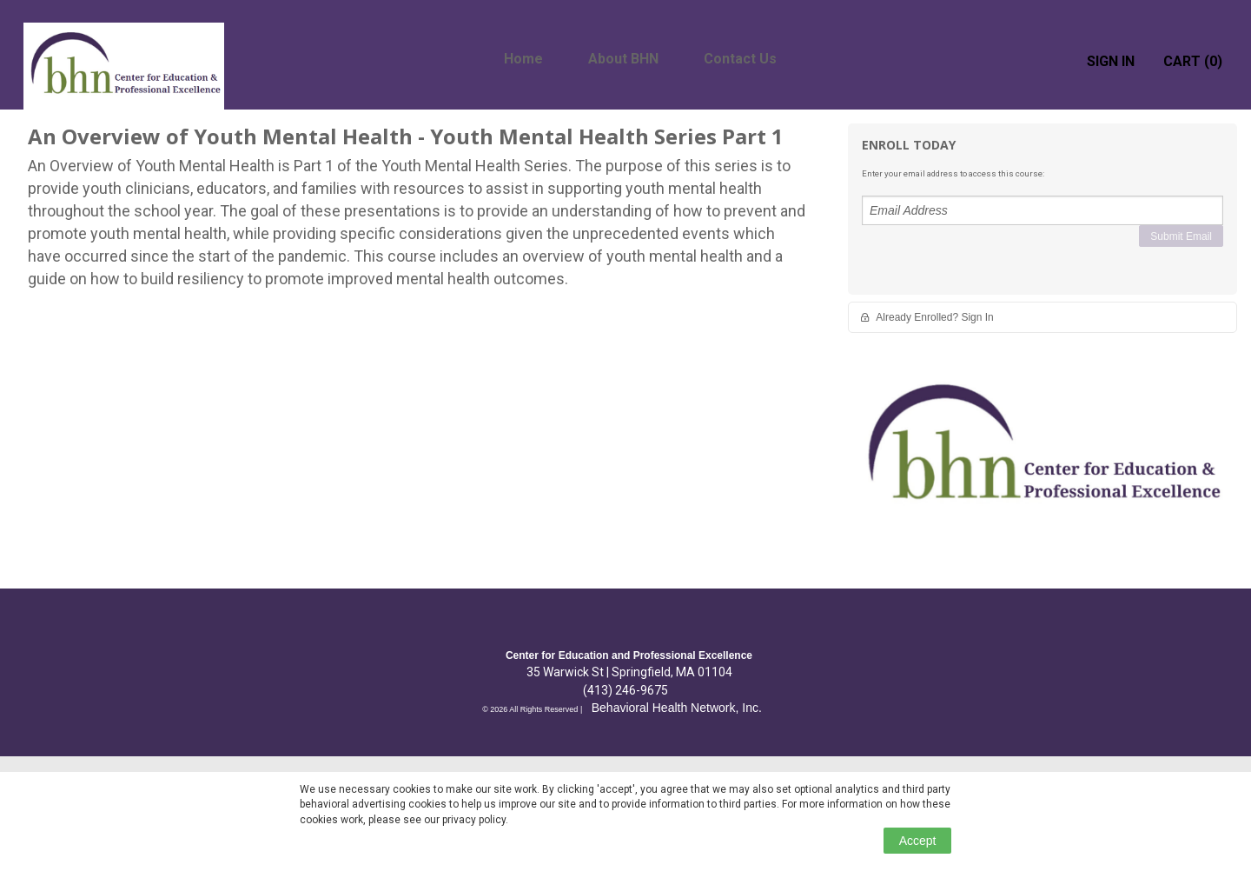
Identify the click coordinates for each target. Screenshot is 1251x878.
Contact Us (740, 58)
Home (523, 58)
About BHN (623, 58)
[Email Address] (1042, 210)
